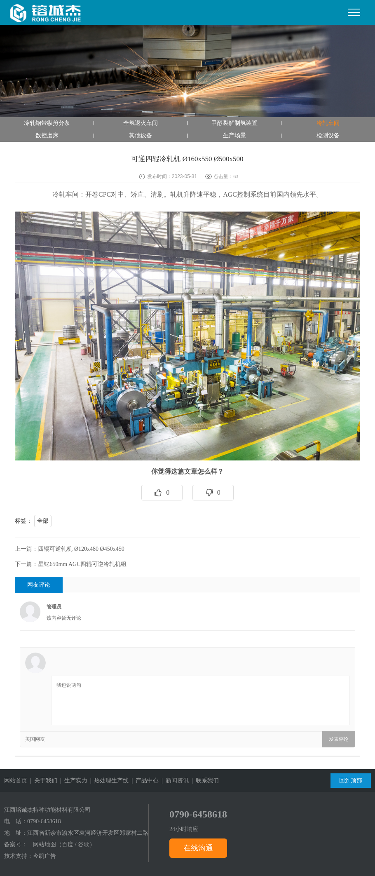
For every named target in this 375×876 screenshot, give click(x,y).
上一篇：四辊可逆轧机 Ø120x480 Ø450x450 (69, 549)
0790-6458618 (44, 821)
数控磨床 (47, 135)
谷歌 (83, 844)
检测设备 (328, 135)
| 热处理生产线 (108, 780)
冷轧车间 (328, 123)
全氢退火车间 (140, 123)
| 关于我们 (42, 780)
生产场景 (234, 135)
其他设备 (140, 135)
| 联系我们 (204, 780)
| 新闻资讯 (174, 780)
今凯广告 (44, 856)
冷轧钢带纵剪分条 (47, 123)
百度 (67, 844)
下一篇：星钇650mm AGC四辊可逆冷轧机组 (71, 564)
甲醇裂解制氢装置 (234, 123)
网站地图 (44, 844)
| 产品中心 (144, 780)
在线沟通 (198, 848)
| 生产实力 (72, 780)
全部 (43, 521)
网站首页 (15, 780)
